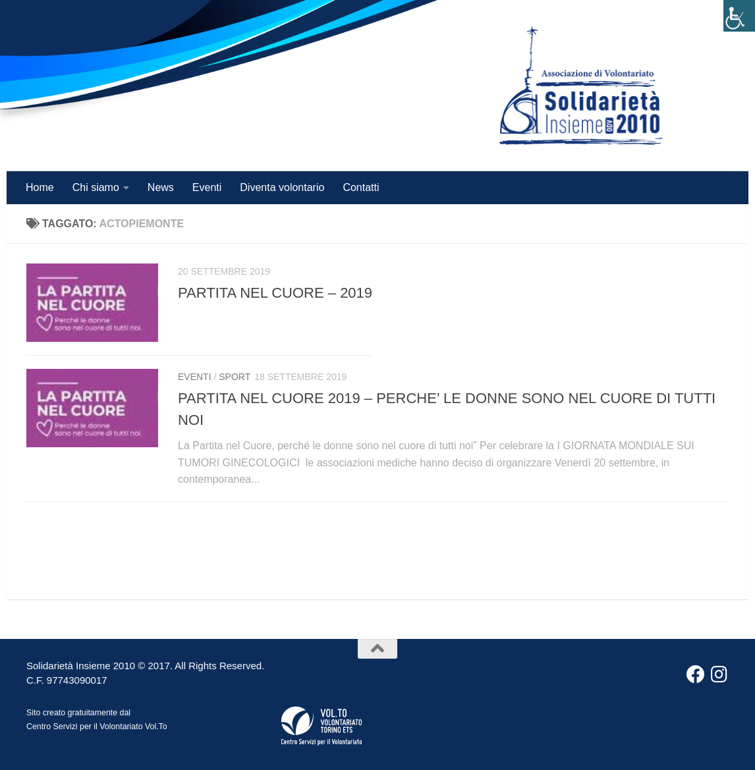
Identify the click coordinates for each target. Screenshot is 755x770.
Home (40, 187)
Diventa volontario (282, 187)
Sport (234, 376)
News (161, 187)
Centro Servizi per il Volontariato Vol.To (96, 726)
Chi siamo (95, 187)
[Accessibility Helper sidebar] (739, 16)
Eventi (206, 187)
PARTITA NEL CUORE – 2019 (275, 293)
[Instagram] (719, 674)
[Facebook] (695, 674)
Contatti (361, 187)
